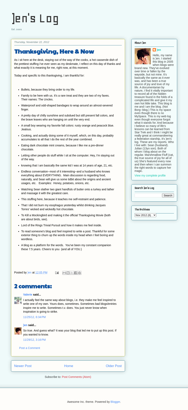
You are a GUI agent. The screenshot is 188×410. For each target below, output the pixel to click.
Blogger (115, 401)
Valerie (27, 294)
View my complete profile (150, 175)
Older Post (114, 366)
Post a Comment (29, 348)
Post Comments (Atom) (76, 376)
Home (68, 366)
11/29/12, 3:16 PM (34, 339)
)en (25, 325)
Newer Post (23, 366)
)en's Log (35, 18)
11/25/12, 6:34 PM (34, 317)
